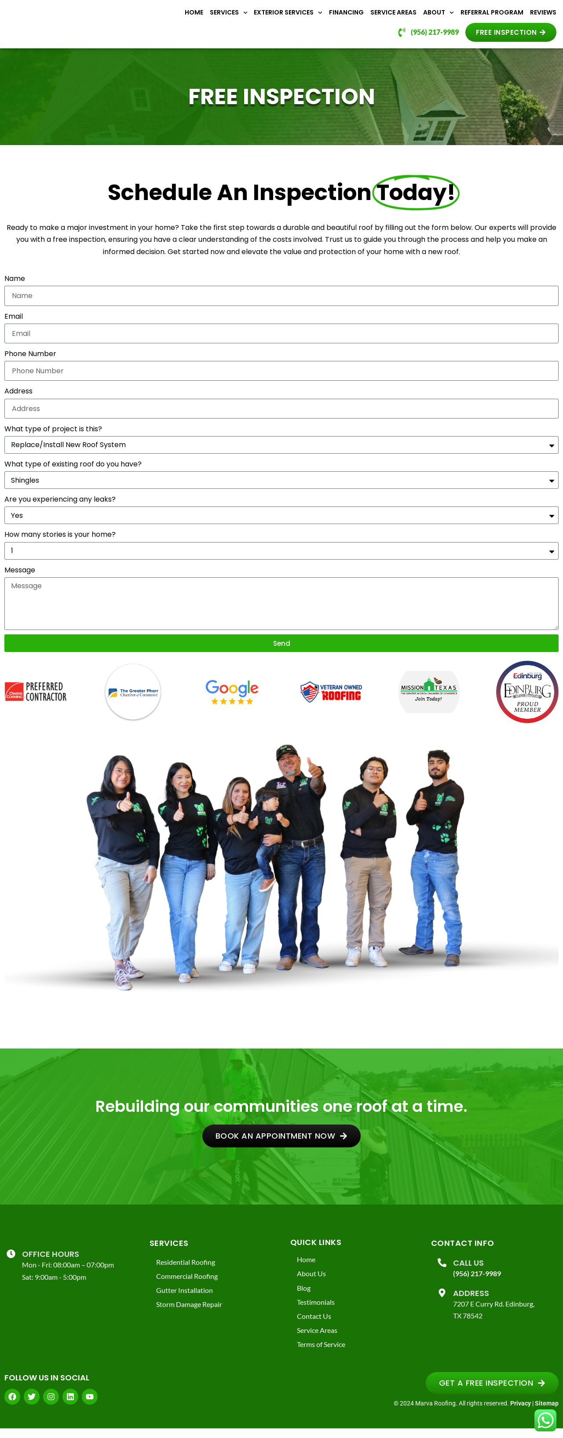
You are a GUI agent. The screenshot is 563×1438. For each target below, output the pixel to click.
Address (18, 400)
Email (13, 325)
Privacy (520, 1412)
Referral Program (492, 16)
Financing (346, 16)
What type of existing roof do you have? (73, 473)
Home (194, 16)
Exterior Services (288, 16)
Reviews (543, 16)
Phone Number (30, 362)
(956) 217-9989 (477, 1282)
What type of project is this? (53, 437)
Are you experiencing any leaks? (60, 508)
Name (14, 287)
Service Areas (393, 16)
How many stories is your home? (60, 543)
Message (19, 578)
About (438, 16)
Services (229, 16)
